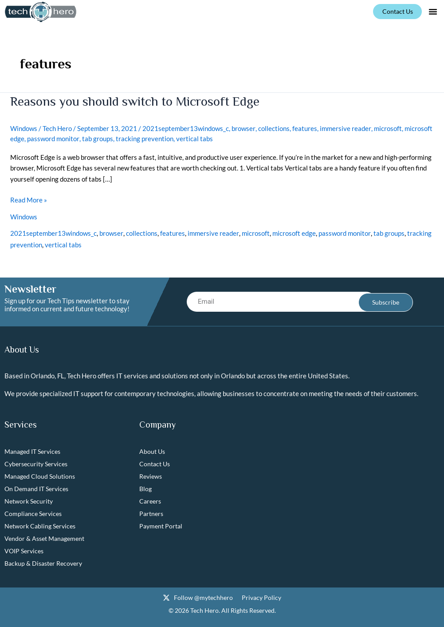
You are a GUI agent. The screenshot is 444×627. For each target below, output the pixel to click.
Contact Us (154, 464)
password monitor (53, 138)
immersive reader (344, 128)
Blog (145, 489)
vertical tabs (194, 138)
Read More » (28, 198)
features (304, 128)
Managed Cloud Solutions (39, 476)
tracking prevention (144, 138)
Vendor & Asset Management (44, 539)
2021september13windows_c (185, 128)
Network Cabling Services (39, 526)
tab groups (97, 138)
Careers (150, 501)
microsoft (387, 128)
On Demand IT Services (36, 489)
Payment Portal (160, 526)
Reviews (150, 476)
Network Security (28, 501)
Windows (23, 128)
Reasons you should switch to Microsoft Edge (137, 101)
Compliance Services (33, 514)
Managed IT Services (32, 452)
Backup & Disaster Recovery (43, 563)
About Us (152, 452)
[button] (433, 11)
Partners (151, 514)
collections (273, 128)
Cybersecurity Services (35, 464)
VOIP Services (23, 551)
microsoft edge (293, 232)
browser (243, 128)
